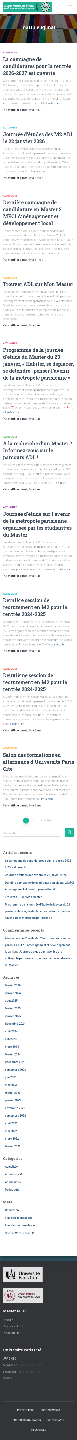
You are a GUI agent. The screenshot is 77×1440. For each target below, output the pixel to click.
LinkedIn (8, 1319)
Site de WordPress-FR (19, 1233)
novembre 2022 (15, 1108)
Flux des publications (18, 1217)
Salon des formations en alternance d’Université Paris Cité (38, 762)
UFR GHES (9, 1358)
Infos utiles (38, 1429)
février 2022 (13, 1146)
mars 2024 (12, 1046)
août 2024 (11, 1031)
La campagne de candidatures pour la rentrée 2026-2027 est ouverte (37, 66)
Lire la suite (53, 103)
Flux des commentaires (20, 1225)
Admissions (10, 52)
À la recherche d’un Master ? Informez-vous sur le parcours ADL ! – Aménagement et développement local (37, 945)
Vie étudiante (56, 1420)
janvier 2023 (13, 1100)
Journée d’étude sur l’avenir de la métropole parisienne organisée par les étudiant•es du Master (38, 958)
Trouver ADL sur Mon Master (38, 284)
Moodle (7, 1378)
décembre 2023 (15, 1062)
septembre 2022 (15, 1115)
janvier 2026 (13, 993)
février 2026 (13, 985)
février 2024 (13, 1054)
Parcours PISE (12, 1332)
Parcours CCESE (13, 1326)
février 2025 (13, 1008)
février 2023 (13, 1092)
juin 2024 (11, 1039)
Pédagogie (12, 1189)
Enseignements (50, 1410)
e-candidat (10, 1371)
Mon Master (10, 1365)
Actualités (10, 127)
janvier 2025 (13, 1016)
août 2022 (11, 1123)
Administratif (13, 1174)
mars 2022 (12, 1138)
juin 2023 (11, 1077)
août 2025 (11, 1000)
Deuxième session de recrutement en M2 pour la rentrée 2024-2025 (35, 682)
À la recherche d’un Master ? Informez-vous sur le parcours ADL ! (37, 450)
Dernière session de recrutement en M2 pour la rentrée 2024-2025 (35, 607)
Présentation (25, 1410)
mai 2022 (11, 1131)
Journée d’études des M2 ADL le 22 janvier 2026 (36, 875)
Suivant (45, 820)
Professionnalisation (27, 1420)
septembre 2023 (15, 1069)
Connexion (12, 1210)
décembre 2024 (15, 1023)
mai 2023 (11, 1085)
